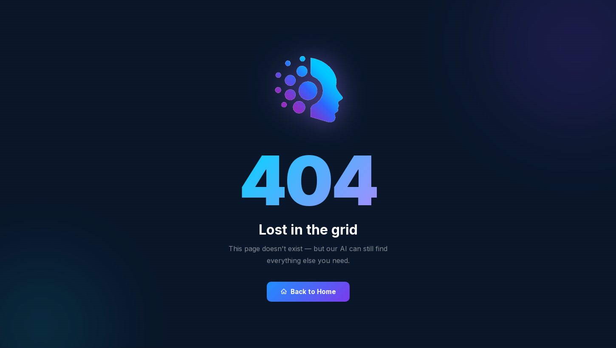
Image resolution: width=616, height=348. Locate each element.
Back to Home (308, 292)
